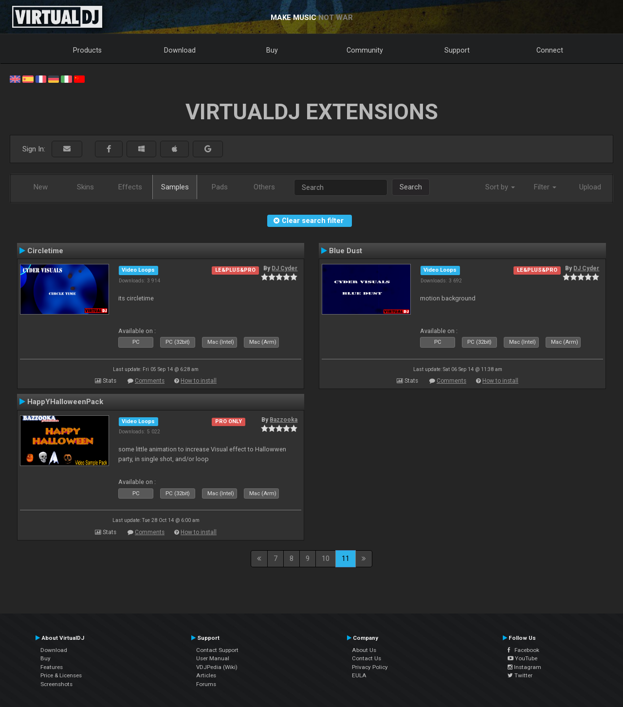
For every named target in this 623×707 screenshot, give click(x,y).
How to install (199, 380)
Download (180, 50)
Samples (175, 187)
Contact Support (217, 650)
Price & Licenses (61, 675)
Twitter (520, 675)
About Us (364, 650)
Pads (220, 187)
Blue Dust (345, 250)
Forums (206, 684)
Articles (206, 675)
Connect (549, 50)
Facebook (523, 650)
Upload (590, 187)
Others (264, 187)
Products (87, 50)
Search (411, 187)
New (41, 187)
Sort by (500, 187)
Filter (545, 187)
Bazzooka (283, 419)
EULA (359, 675)
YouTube (522, 658)
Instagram (524, 667)
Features (51, 667)
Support (457, 50)
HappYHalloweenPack (65, 401)
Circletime (45, 250)
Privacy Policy (370, 667)
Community (365, 50)
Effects (130, 187)
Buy (272, 50)
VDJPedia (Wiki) (217, 667)
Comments (150, 380)
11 (345, 558)
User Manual (212, 658)
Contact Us (366, 658)
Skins (85, 187)
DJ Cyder (284, 268)
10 (326, 558)
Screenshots (56, 684)
